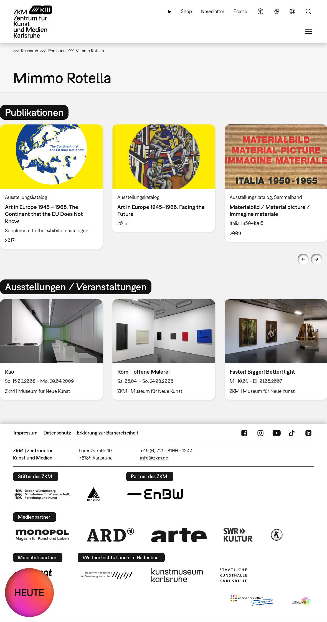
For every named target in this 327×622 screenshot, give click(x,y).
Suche (308, 11)
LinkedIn (308, 432)
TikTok (292, 432)
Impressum (25, 433)
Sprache (292, 11)
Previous (303, 259)
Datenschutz (57, 433)
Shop (186, 11)
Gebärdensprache (276, 11)
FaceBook (244, 432)
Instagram (260, 432)
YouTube (276, 432)
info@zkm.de (154, 458)
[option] (163, 178)
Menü (308, 31)
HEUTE (29, 592)
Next (316, 259)
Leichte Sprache (260, 11)
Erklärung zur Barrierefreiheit (107, 433)
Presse (240, 11)
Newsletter (212, 11)
